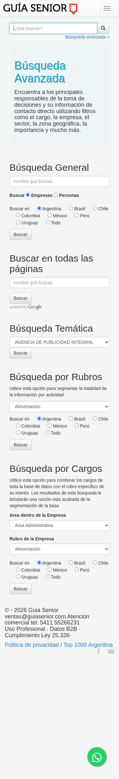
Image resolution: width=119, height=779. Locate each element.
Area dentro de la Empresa (38, 515)
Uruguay (27, 222)
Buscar (17, 195)
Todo (53, 222)
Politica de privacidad (32, 645)
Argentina (49, 208)
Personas (66, 195)
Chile (101, 208)
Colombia (28, 215)
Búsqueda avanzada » (87, 37)
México (57, 215)
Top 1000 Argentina (88, 645)
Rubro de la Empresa (32, 538)
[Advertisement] (59, 717)
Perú (82, 215)
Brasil (77, 208)
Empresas (39, 195)
